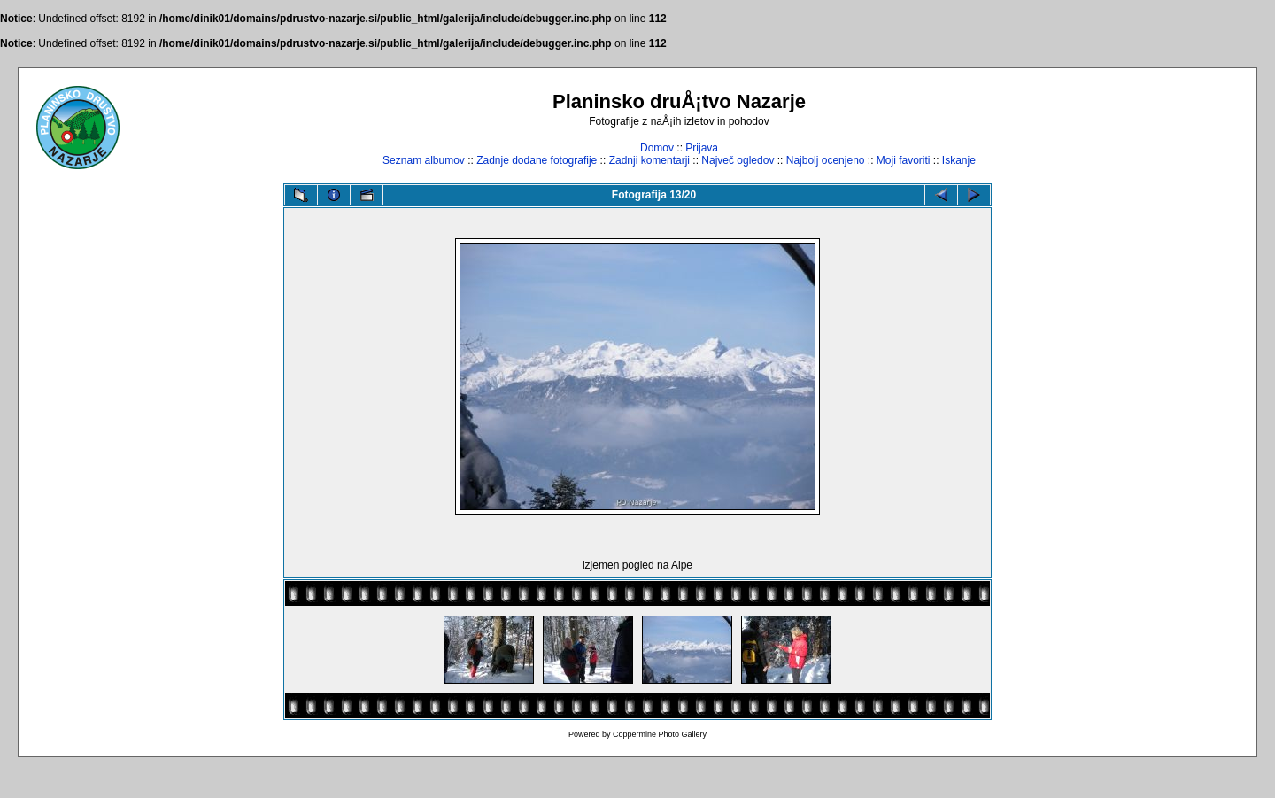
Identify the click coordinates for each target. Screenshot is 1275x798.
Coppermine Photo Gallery (660, 734)
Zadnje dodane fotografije (536, 160)
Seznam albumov (423, 160)
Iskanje (959, 160)
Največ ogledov (737, 160)
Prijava (701, 148)
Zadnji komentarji (649, 160)
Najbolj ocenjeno (825, 160)
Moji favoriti (904, 160)
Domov (657, 148)
